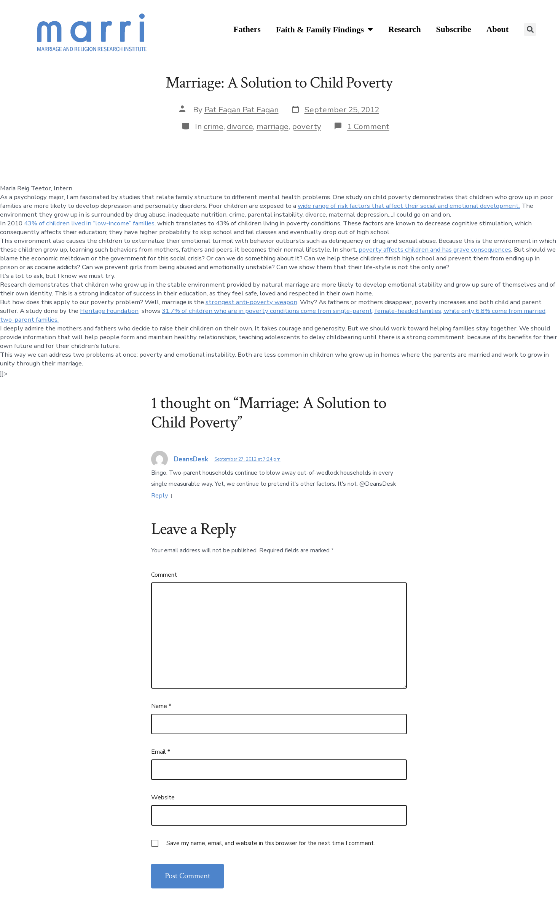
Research (404, 29)
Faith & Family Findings (324, 30)
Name (161, 706)
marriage (273, 126)
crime (213, 126)
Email (160, 752)
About (497, 29)
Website (163, 797)
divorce (240, 126)
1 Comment (368, 126)
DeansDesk (191, 459)
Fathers (247, 29)
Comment (164, 575)
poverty (306, 126)
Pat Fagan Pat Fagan (241, 109)
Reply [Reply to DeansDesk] (159, 495)
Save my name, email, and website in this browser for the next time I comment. (270, 843)
